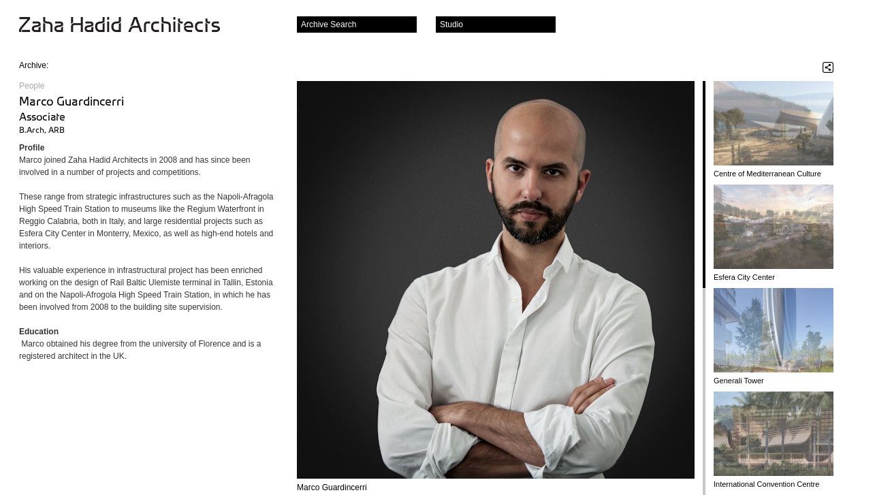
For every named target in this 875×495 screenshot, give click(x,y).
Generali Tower (739, 381)
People (31, 86)
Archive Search (328, 24)
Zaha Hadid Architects (130, 25)
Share (828, 67)
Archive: (33, 65)
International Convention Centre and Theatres (766, 484)
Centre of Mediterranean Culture (767, 174)
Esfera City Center (744, 277)
